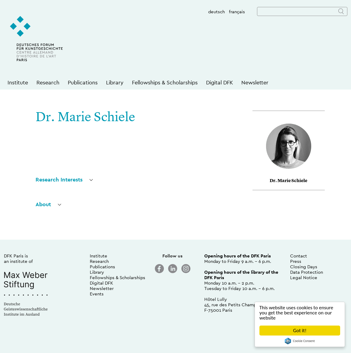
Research (47, 82)
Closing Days (303, 266)
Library (115, 82)
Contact (298, 256)
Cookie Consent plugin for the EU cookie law (300, 341)
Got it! (299, 330)
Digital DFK (219, 82)
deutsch (216, 11)
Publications (83, 82)
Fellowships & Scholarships (165, 82)
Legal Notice (303, 277)
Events (97, 294)
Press (295, 261)
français (237, 11)
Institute (18, 82)
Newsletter (254, 82)
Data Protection (306, 272)
